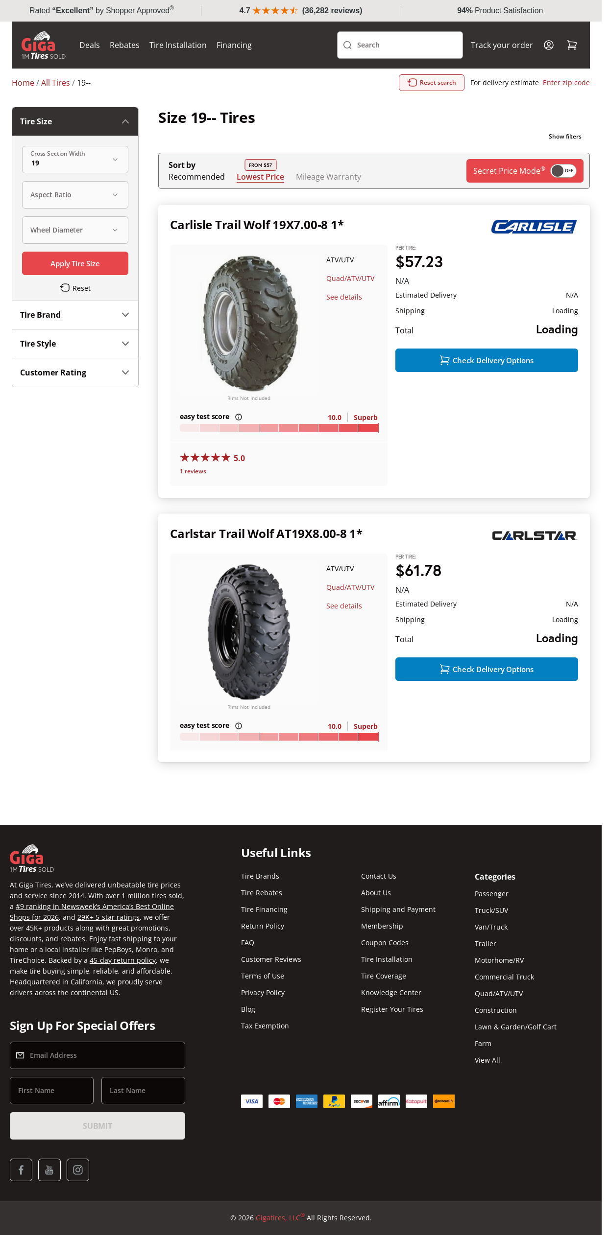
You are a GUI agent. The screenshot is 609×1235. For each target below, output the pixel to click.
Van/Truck (491, 927)
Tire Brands (260, 876)
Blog (248, 1009)
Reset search (431, 83)
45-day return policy (123, 960)
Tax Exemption (265, 1025)
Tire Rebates (261, 892)
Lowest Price (260, 176)
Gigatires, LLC (280, 1217)
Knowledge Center (391, 992)
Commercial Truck (504, 976)
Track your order (502, 45)
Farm (483, 1043)
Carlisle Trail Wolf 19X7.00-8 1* (256, 224)
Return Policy (262, 926)
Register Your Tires (392, 1009)
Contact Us (378, 876)
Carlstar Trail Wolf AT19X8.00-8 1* (266, 533)
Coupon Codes (385, 942)
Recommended (197, 176)
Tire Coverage (383, 975)
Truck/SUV (491, 910)
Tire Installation (178, 45)
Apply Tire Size (75, 263)
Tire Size (75, 121)
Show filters (565, 136)
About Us (376, 892)
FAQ (247, 942)
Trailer (485, 943)
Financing (234, 45)
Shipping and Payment (398, 909)
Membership (382, 926)
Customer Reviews (271, 959)
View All (487, 1060)
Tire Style (75, 343)
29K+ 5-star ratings (108, 917)
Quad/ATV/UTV (350, 278)
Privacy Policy (263, 992)
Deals (89, 45)
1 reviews (193, 471)
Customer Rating (75, 372)
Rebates (125, 45)
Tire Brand (75, 314)
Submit (97, 1125)
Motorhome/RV (499, 960)
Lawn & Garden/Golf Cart (516, 1026)
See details (344, 297)
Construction (496, 1010)
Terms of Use (262, 975)
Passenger (492, 893)
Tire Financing (264, 909)
